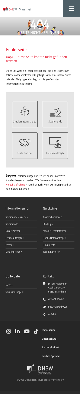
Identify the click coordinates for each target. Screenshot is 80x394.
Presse (9, 244)
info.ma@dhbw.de (57, 306)
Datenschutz (49, 339)
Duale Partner (13, 230)
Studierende (12, 224)
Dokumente (49, 244)
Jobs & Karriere (51, 251)
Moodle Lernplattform (55, 230)
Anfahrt (52, 314)
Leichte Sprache (51, 356)
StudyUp (47, 224)
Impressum (48, 330)
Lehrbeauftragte (14, 237)
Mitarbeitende (13, 251)
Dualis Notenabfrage (54, 237)
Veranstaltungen (14, 292)
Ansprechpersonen (53, 217)
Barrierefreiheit (50, 347)
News (8, 285)
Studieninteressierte (16, 217)
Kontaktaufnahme (15, 184)
